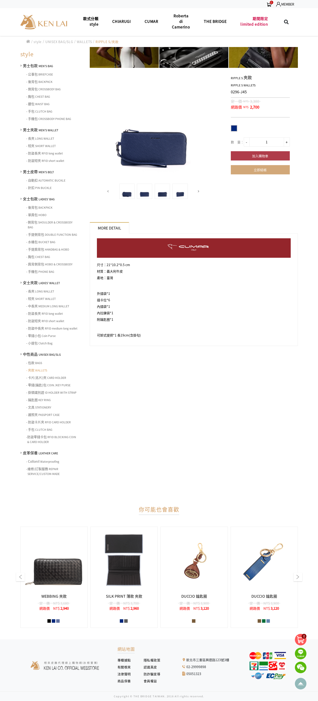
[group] (54, 577)
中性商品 (42, 354)
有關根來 (125, 667)
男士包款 (38, 65)
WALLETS (84, 41)
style (38, 41)
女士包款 (39, 198)
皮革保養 (40, 453)
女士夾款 (41, 282)
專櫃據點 (124, 660)
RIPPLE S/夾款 (107, 41)
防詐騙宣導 (152, 674)
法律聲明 (125, 674)
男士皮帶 (38, 171)
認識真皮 (152, 667)
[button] (108, 191)
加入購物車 (260, 156)
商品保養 (125, 681)
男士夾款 (40, 129)
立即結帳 (260, 169)
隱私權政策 (150, 660)
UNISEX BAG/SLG (59, 41)
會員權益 (152, 681)
